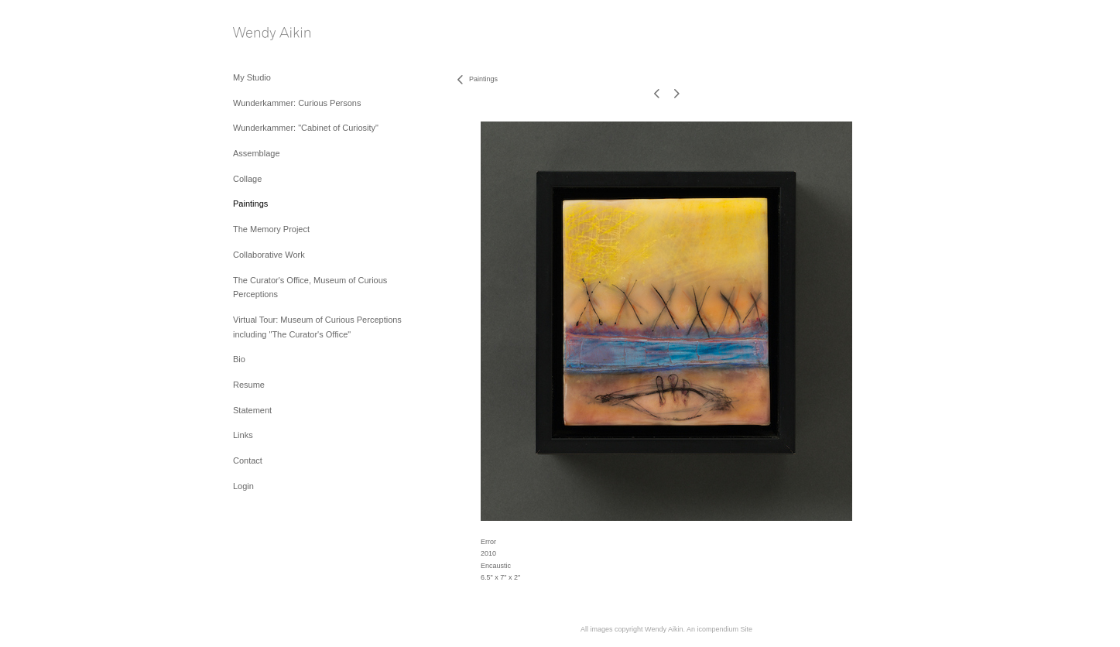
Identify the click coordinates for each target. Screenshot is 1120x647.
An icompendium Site (719, 629)
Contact (247, 460)
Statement (252, 410)
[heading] (271, 35)
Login (243, 486)
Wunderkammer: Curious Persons (297, 103)
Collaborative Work (269, 254)
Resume (249, 384)
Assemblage (256, 153)
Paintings (250, 203)
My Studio (252, 77)
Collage (247, 178)
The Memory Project (271, 229)
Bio (239, 359)
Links (243, 435)
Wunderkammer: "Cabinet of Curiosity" (305, 127)
